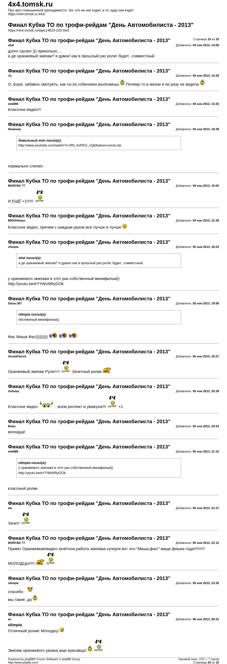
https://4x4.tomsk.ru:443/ (26, 14)
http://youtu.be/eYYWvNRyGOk (35, 284)
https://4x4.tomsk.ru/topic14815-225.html (38, 30)
